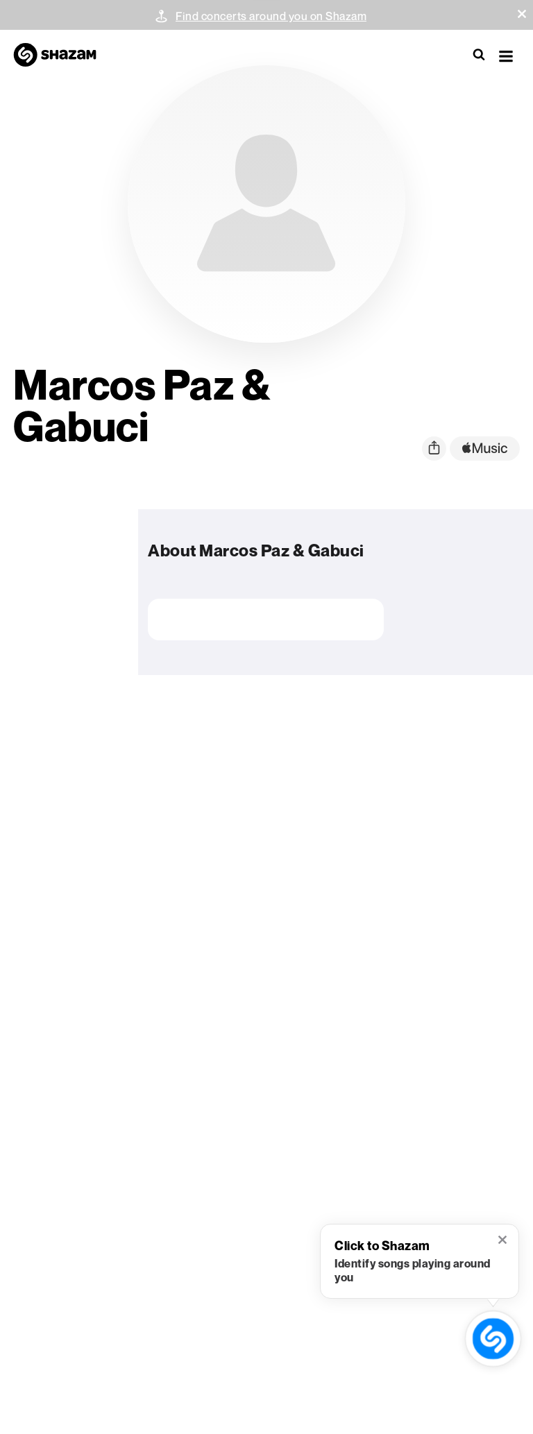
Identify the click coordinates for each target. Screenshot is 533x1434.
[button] (522, 14)
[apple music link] (485, 448)
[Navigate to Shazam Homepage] (61, 55)
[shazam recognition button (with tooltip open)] (493, 1339)
